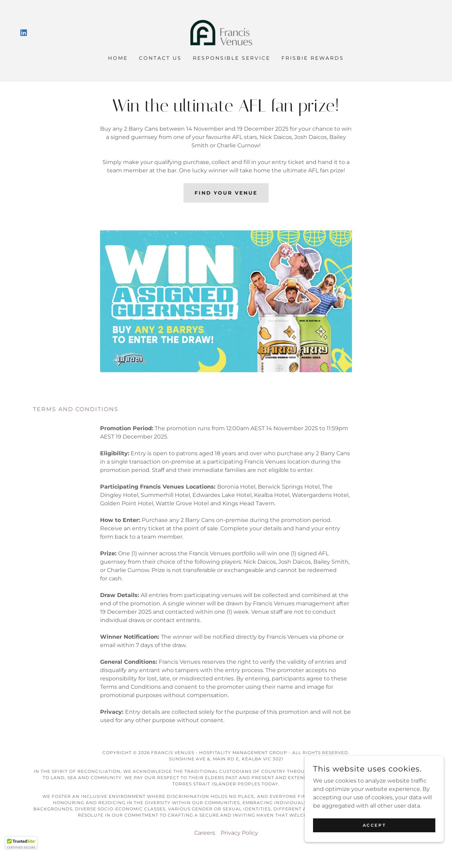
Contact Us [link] (160, 58)
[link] (24, 33)
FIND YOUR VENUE (226, 193)
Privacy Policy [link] (239, 832)
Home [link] (118, 58)
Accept (374, 825)
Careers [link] (204, 832)
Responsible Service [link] (232, 58)
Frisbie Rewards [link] (312, 58)
